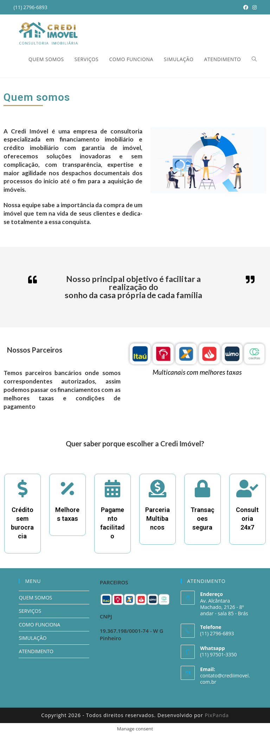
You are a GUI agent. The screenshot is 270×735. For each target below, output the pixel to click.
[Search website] (254, 59)
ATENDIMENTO (36, 651)
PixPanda (217, 715)
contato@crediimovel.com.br (225, 678)
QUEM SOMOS (35, 597)
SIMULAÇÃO (32, 638)
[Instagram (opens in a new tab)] (253, 7)
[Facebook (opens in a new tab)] (245, 7)
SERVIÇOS (30, 611)
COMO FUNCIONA (39, 624)
